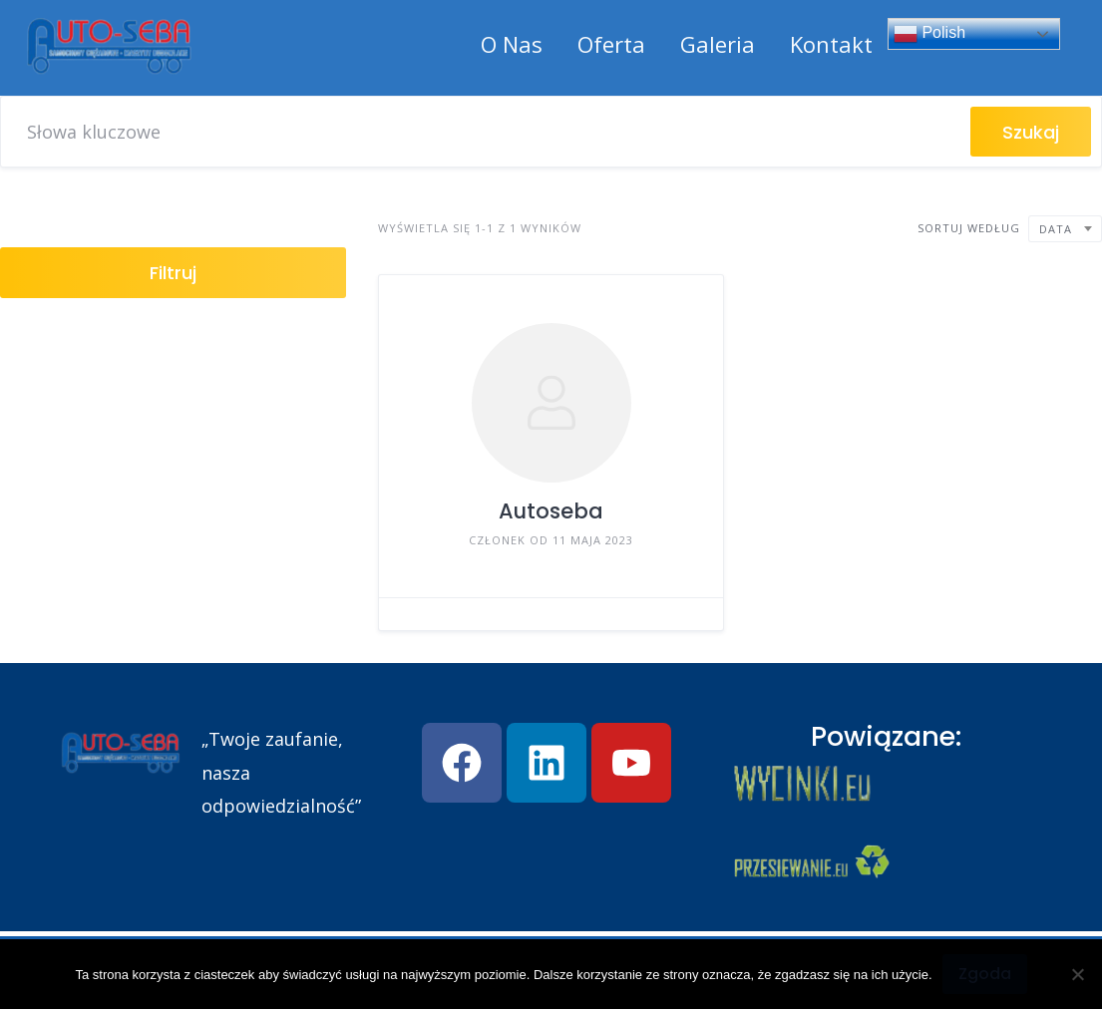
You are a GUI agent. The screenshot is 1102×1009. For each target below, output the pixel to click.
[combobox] (1065, 228)
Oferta (611, 44)
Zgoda (984, 973)
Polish (929, 34)
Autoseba (551, 511)
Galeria (717, 44)
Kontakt (831, 44)
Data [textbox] (1055, 228)
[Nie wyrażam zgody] (1077, 974)
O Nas (512, 44)
